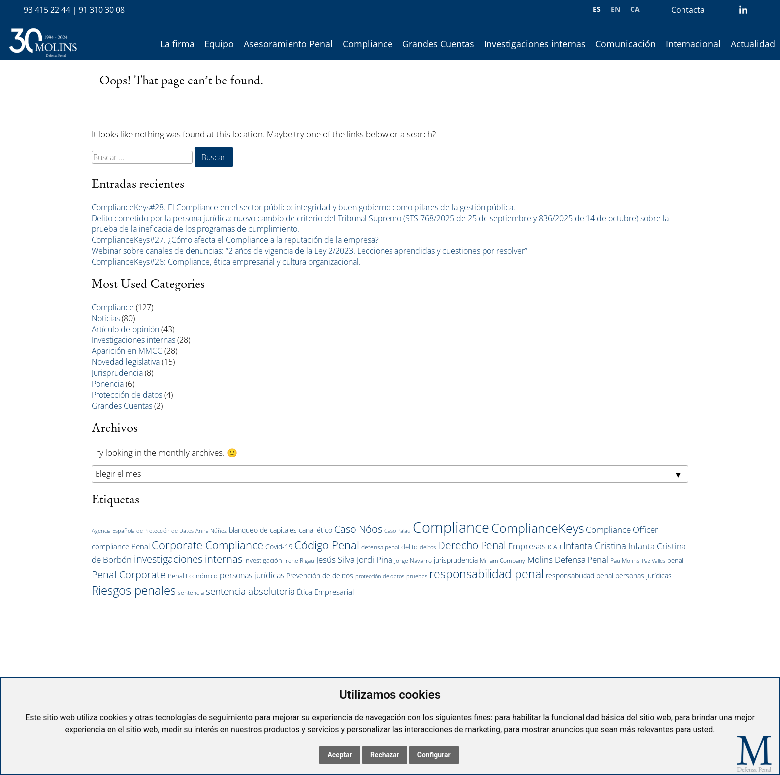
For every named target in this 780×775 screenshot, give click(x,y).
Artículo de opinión (125, 329)
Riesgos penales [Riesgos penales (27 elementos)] (134, 590)
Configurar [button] (434, 755)
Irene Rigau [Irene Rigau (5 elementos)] (299, 560)
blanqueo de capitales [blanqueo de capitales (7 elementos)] (263, 530)
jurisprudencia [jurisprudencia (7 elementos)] (456, 560)
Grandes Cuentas (438, 44)
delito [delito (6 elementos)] (409, 546)
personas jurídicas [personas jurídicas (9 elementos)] (252, 575)
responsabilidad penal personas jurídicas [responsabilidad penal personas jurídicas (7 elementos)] (609, 575)
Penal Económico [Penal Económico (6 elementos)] (193, 575)
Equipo (219, 44)
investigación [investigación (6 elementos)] (263, 560)
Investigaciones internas (534, 44)
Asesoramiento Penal (288, 44)
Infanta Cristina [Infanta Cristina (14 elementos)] (594, 545)
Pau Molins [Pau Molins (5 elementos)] (625, 560)
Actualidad (753, 44)
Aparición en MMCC (127, 350)
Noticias (106, 318)
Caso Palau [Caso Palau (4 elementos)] (397, 530)
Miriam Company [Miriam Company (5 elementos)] (502, 560)
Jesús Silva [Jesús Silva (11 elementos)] (335, 559)
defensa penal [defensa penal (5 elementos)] (380, 547)
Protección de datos (127, 394)
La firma (177, 44)
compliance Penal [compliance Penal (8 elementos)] (121, 546)
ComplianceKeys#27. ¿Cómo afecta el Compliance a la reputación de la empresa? (235, 239)
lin (743, 9)
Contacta (688, 9)
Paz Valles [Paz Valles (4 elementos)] (653, 560)
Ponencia (108, 383)
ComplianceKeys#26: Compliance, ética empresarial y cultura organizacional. (226, 261)
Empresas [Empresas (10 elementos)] (527, 546)
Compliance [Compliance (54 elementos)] (451, 527)
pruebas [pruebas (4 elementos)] (416, 576)
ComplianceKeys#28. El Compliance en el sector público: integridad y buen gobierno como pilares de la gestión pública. (303, 207)
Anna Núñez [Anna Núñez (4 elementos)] (211, 530)
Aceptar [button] (339, 755)
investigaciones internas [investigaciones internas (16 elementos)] (188, 559)
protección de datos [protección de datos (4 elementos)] (379, 576)
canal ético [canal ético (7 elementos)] (315, 530)
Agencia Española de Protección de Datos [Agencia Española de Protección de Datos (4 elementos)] (143, 530)
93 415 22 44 (47, 9)
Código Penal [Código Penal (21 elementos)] (326, 544)
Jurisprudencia (117, 372)
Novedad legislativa (126, 361)
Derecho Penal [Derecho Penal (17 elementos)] (472, 545)
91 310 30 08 (102, 9)
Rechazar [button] (384, 755)
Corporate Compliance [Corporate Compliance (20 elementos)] (207, 545)
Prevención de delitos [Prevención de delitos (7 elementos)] (319, 575)
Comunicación (625, 44)
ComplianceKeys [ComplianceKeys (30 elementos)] (537, 527)
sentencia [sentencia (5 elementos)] (191, 592)
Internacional (693, 44)
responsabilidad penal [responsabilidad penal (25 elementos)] (486, 574)
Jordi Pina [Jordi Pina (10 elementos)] (374, 559)
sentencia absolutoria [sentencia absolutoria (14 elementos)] (250, 591)
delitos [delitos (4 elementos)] (428, 547)
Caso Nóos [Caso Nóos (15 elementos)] (358, 529)
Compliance (367, 44)
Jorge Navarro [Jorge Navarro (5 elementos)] (413, 560)
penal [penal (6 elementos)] (675, 560)
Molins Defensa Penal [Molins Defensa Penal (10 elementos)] (567, 559)
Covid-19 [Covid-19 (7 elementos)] (278, 546)
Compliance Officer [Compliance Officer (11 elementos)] (622, 529)
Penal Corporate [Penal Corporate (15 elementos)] (129, 574)
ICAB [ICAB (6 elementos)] (554, 546)
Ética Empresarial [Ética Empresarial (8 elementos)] (325, 592)
